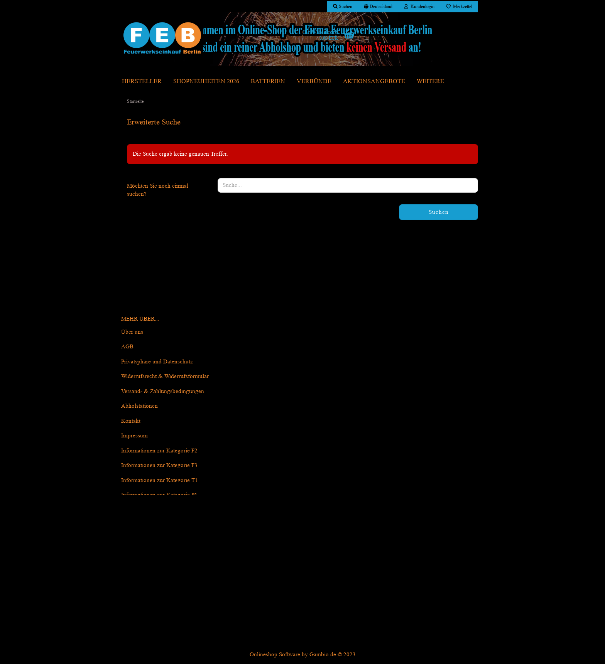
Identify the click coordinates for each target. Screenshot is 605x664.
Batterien (268, 81)
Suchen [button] (342, 6)
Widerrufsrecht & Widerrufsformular (165, 376)
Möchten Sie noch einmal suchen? (157, 190)
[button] (378, 6)
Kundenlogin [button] (419, 6)
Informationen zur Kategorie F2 (159, 450)
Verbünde (314, 81)
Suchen (439, 212)
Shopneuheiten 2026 (206, 81)
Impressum (134, 435)
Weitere (430, 81)
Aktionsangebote (374, 81)
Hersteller (142, 81)
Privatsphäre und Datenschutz (157, 361)
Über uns (132, 332)
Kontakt (130, 421)
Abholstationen (139, 406)
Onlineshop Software (275, 654)
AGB (127, 346)
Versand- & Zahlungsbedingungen (162, 391)
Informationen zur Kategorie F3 (159, 465)
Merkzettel (459, 6)
